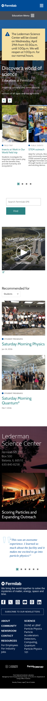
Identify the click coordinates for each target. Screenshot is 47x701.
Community (8, 625)
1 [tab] (18, 184)
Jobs (3, 652)
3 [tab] (26, 184)
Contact (7, 635)
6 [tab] (38, 569)
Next (10, 100)
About (5, 621)
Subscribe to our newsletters (22, 612)
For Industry (8, 648)
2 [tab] (22, 184)
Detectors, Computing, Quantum (31, 642)
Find (15, 211)
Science (29, 621)
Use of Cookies (30, 682)
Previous (4, 100)
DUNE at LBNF (32, 625)
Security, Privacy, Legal (18, 682)
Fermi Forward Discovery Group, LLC (19, 677)
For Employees (9, 645)
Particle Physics (33, 628)
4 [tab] (31, 184)
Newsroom (8, 630)
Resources (9, 640)
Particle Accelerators (31, 633)
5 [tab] (34, 569)
